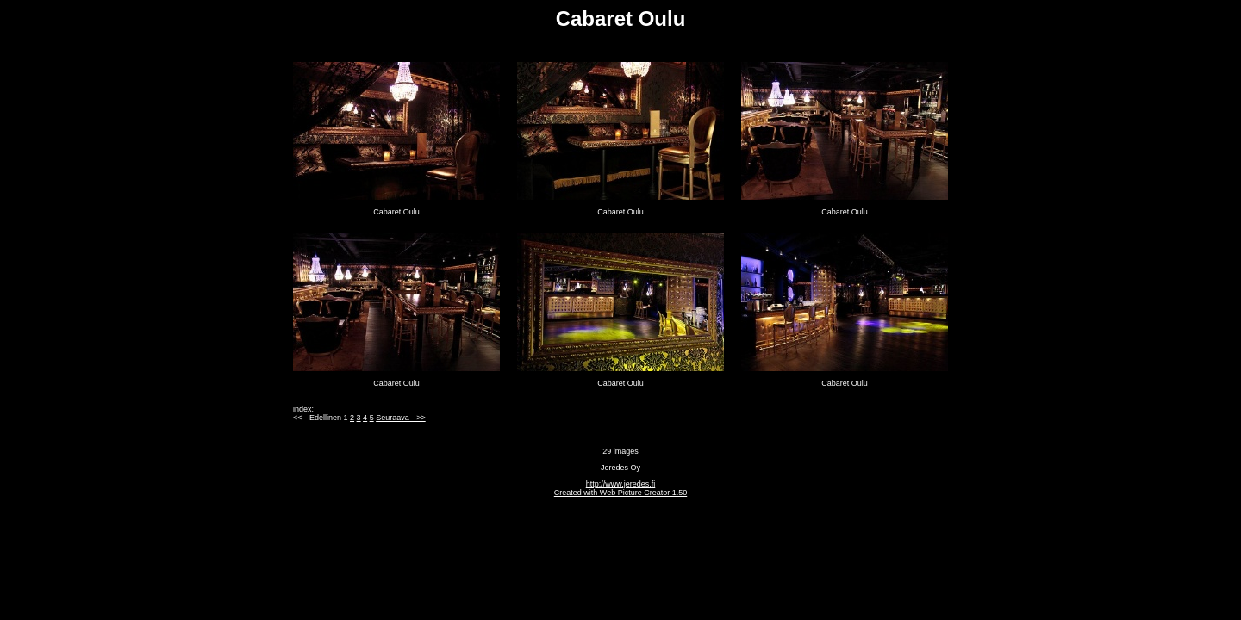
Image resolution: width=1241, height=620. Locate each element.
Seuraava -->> (401, 417)
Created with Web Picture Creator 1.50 (620, 492)
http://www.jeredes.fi (621, 484)
